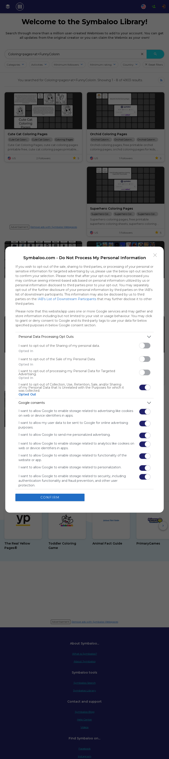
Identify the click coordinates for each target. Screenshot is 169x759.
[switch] (145, 346)
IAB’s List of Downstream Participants (67, 299)
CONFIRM (50, 497)
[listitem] (84, 336)
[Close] (155, 255)
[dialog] (84, 380)
